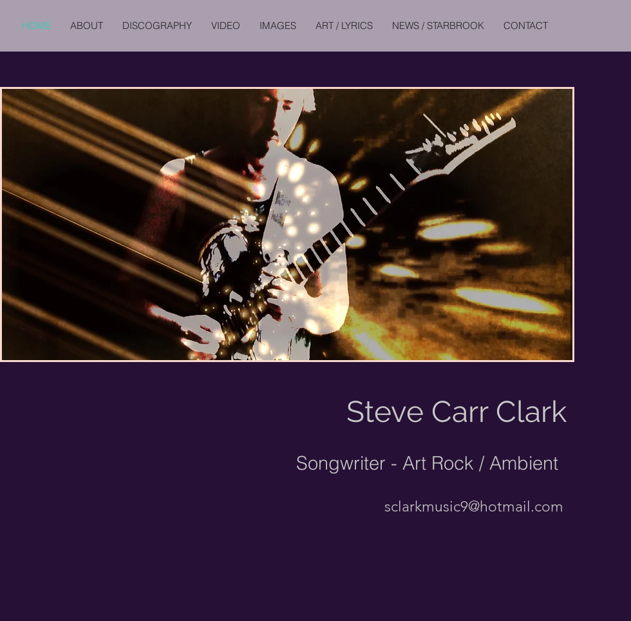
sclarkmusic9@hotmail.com (473, 506)
